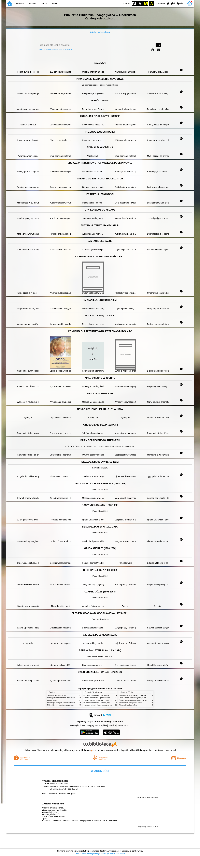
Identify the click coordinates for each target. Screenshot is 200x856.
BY (151, 3)
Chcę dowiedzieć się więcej (87, 853)
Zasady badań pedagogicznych (57, 695)
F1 (173, 3)
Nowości (20, 3)
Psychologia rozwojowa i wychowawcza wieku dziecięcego (66, 702)
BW (140, 3)
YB (145, 3)
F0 (168, 3)
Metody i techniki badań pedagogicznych (60, 705)
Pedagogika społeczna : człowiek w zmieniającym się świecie (67, 698)
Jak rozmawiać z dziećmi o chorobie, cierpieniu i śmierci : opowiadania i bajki (108, 702)
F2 (179, 3)
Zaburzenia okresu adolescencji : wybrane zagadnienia (136, 695)
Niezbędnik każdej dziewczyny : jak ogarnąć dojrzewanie (101, 695)
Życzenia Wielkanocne (53, 804)
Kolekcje (68, 49)
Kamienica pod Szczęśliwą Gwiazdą (130, 702)
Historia (32, 3)
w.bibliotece (86, 750)
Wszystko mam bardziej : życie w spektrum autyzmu (100, 698)
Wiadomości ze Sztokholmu (128, 705)
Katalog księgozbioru (100, 32)
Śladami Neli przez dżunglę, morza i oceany (133, 700)
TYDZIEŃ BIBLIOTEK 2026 (55, 781)
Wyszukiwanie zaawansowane (51, 49)
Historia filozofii (52, 700)
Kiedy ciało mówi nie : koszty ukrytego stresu (97, 705)
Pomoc (44, 3)
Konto (54, 3)
